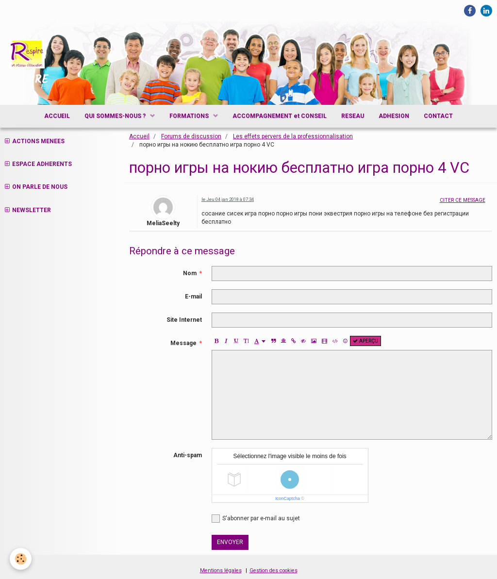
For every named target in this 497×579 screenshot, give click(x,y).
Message (183, 343)
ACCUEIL (57, 116)
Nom (190, 273)
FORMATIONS (189, 116)
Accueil (139, 136)
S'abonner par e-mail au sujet (256, 518)
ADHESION (394, 116)
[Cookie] (21, 559)
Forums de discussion (191, 136)
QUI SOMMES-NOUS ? (115, 116)
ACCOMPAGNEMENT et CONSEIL (279, 116)
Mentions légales (221, 570)
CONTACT (438, 116)
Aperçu (365, 341)
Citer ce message (462, 200)
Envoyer (230, 542)
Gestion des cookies (273, 570)
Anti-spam (187, 455)
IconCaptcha (287, 498)
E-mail (193, 296)
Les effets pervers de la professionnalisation (293, 136)
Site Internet (184, 319)
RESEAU (352, 116)
